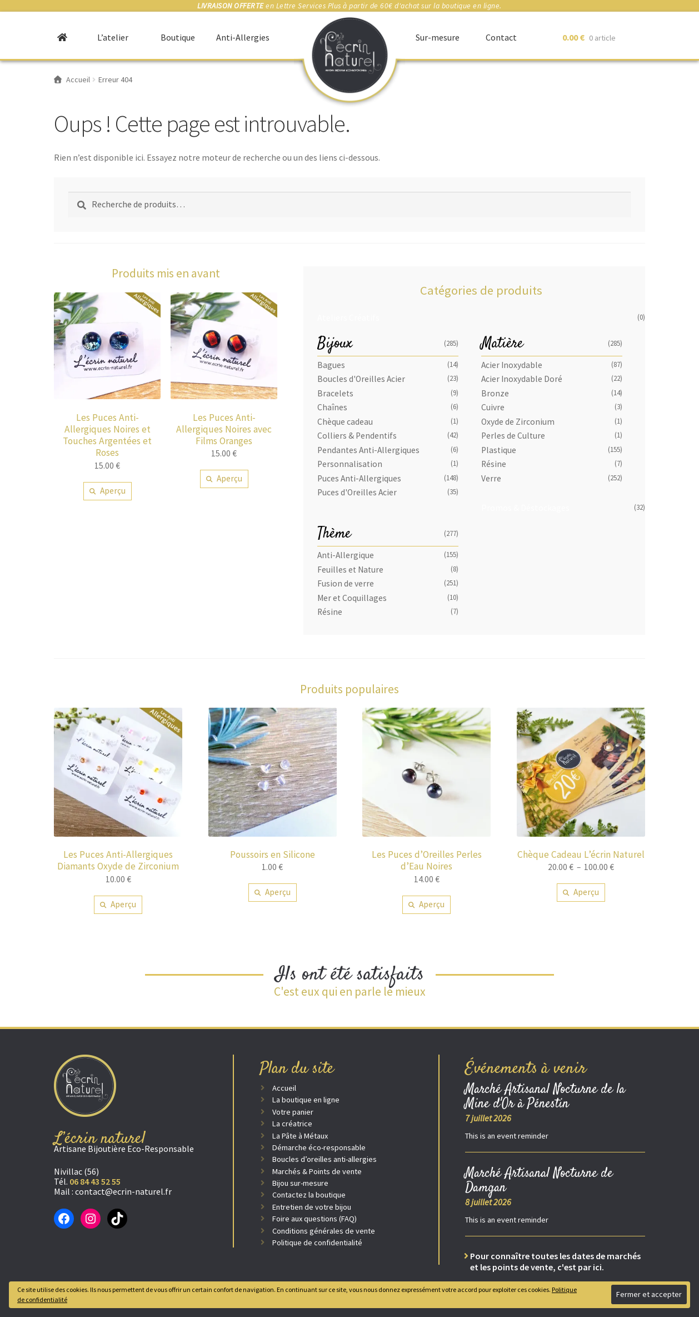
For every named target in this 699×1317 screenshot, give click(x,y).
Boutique (178, 37)
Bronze (495, 393)
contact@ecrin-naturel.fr (123, 1191)
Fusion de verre (345, 583)
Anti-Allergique (345, 555)
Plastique (498, 450)
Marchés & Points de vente (317, 1171)
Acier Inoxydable (511, 365)
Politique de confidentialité (317, 1243)
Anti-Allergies (242, 37)
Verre (491, 478)
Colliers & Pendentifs (357, 435)
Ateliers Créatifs (348, 317)
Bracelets (335, 393)
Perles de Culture (513, 435)
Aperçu (113, 490)
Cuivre (493, 407)
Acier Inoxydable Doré (521, 379)
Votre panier (292, 1112)
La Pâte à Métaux (300, 1136)
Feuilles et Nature (350, 569)
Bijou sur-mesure (300, 1183)
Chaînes (332, 407)
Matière (502, 344)
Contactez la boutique (309, 1195)
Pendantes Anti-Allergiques (368, 450)
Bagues (331, 365)
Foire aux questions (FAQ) (314, 1219)
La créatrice (292, 1124)
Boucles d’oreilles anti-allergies (324, 1159)
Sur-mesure (438, 37)
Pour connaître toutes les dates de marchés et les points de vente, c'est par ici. (555, 1261)
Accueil (284, 1088)
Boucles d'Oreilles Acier (361, 379)
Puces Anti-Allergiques (359, 478)
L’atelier (112, 37)
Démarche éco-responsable (319, 1147)
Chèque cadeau (345, 421)
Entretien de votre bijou (311, 1207)
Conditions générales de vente (323, 1231)
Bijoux (334, 344)
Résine (493, 464)
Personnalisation (349, 464)
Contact (501, 37)
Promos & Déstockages (525, 507)
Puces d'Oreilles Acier (357, 492)
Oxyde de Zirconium (518, 421)
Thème (334, 534)
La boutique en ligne (305, 1100)
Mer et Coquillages (352, 598)
